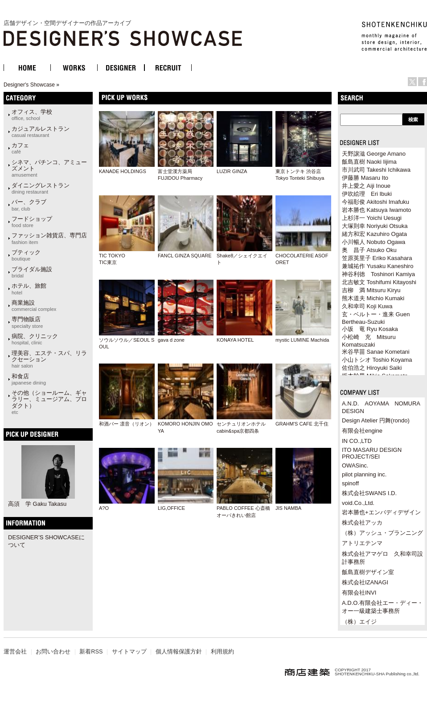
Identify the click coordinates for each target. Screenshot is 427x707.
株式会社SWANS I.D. (369, 493)
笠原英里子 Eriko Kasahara (377, 258)
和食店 (29, 379)
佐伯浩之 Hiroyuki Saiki (372, 367)
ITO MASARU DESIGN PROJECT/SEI (372, 453)
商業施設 (34, 305)
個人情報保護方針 (179, 651)
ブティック (26, 255)
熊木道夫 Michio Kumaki (373, 298)
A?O (104, 508)
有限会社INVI (359, 592)
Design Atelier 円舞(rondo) (376, 420)
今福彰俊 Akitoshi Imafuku (375, 201)
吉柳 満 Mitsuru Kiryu (371, 290)
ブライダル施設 (32, 272)
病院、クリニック (35, 339)
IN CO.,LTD (357, 441)
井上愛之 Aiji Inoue (366, 185)
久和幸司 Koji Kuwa (367, 306)
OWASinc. (355, 465)
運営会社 (15, 651)
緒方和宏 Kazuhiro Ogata (374, 234)
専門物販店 (27, 322)
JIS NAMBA (288, 508)
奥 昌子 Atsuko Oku (369, 250)
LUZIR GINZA (232, 171)
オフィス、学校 (32, 114)
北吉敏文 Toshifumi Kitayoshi (379, 282)
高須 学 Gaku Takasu (37, 503)
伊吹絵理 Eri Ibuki (367, 193)
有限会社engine (362, 430)
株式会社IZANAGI (365, 582)
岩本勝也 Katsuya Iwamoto (376, 210)
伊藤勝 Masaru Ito (365, 177)
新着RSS (91, 651)
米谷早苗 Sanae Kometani (376, 351)
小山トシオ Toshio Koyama (377, 359)
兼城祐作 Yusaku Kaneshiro (377, 266)
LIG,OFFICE (171, 508)
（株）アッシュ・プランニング (382, 532)
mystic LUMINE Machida (302, 340)
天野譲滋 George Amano (374, 153)
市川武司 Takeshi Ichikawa (376, 169)
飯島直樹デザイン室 (368, 572)
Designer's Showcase (29, 85)
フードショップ (32, 221)
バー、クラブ (29, 204)
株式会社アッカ (362, 522)
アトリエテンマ (362, 543)
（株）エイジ (359, 621)
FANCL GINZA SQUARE (185, 255)
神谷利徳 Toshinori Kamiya (378, 274)
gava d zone (171, 340)
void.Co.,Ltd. (358, 503)
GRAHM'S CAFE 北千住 (301, 423)
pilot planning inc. (364, 474)
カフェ (20, 148)
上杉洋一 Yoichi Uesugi (372, 218)
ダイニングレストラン (41, 188)
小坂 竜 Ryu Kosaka (370, 329)
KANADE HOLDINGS (122, 171)
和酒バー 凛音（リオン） (126, 423)
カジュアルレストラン (41, 131)
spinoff (350, 483)
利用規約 (222, 651)
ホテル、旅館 (29, 288)
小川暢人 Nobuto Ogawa (373, 242)
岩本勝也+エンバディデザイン (381, 512)
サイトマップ (129, 651)
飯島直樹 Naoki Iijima (369, 161)
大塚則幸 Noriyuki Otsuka (374, 226)
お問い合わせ (53, 651)
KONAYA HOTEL (235, 340)
